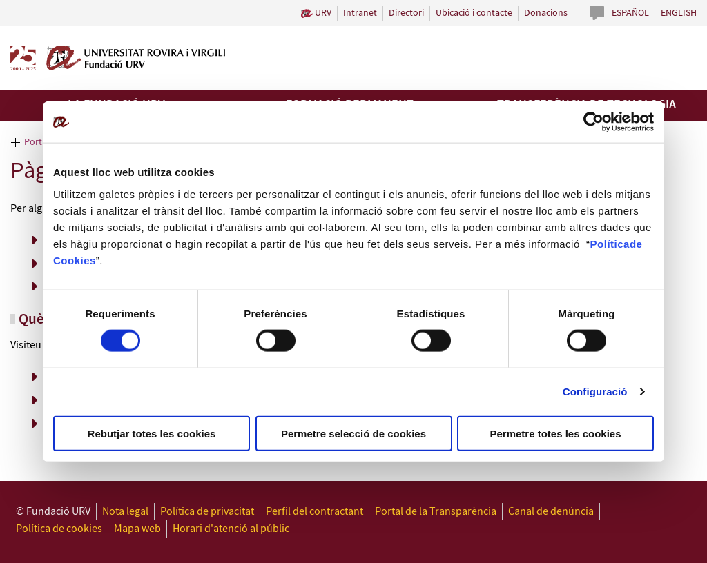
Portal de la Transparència (435, 511)
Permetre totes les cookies (555, 433)
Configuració (595, 391)
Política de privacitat (207, 511)
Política (610, 243)
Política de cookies (59, 529)
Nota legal (125, 511)
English (679, 13)
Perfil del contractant (314, 511)
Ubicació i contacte (474, 13)
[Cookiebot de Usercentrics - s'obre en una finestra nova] (593, 122)
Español (630, 13)
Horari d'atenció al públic (231, 529)
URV (323, 13)
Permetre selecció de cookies (353, 433)
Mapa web (137, 529)
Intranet (360, 13)
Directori (406, 13)
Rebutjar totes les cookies (152, 433)
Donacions (546, 13)
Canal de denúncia (551, 511)
